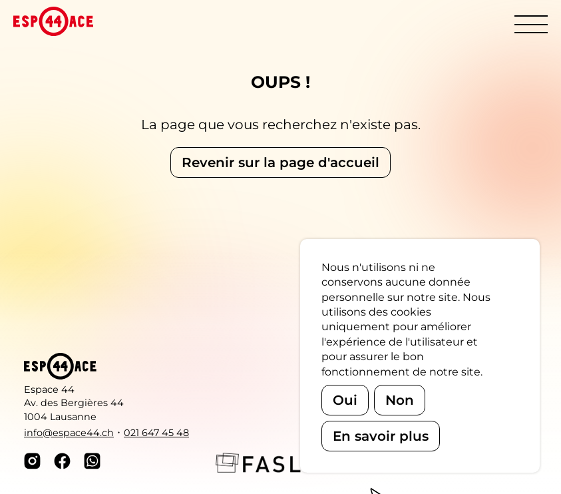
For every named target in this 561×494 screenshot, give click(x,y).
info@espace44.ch (69, 433)
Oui (345, 400)
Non (399, 400)
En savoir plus (381, 436)
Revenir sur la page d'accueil (280, 162)
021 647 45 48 (156, 433)
